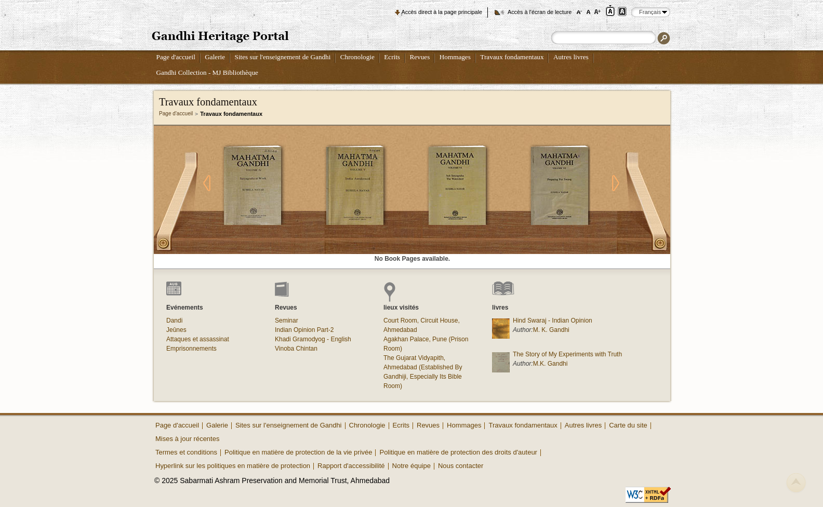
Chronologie (357, 57)
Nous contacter (460, 466)
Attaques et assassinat (197, 339)
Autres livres (571, 57)
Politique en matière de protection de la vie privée (298, 452)
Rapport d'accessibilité (351, 466)
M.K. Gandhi (550, 363)
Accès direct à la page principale (442, 12)
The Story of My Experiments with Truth (567, 354)
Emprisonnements (191, 348)
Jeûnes (176, 329)
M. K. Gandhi (551, 329)
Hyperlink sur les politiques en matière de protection (232, 466)
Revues (419, 57)
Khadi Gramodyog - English (313, 339)
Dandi (174, 320)
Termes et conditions (186, 452)
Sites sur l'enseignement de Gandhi (283, 57)
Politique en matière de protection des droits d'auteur (458, 452)
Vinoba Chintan (296, 348)
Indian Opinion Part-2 (304, 329)
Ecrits (392, 57)
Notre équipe (411, 466)
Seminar (286, 320)
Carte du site (628, 425)
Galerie (215, 57)
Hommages (455, 57)
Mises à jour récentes (187, 439)
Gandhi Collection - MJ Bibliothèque (207, 72)
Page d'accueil (175, 57)
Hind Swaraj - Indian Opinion (552, 320)
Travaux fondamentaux (511, 57)
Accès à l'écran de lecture (540, 12)
